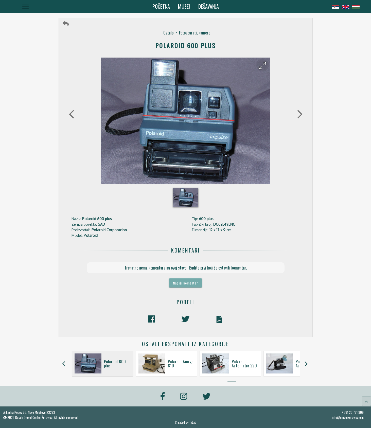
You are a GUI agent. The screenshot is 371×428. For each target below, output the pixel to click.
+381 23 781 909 (353, 412)
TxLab (192, 422)
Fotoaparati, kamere (194, 33)
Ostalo (168, 33)
